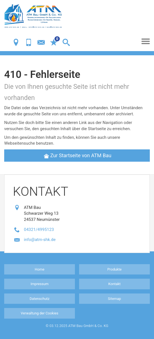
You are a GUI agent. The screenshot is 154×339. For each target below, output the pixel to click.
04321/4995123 (39, 229)
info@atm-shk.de (40, 239)
